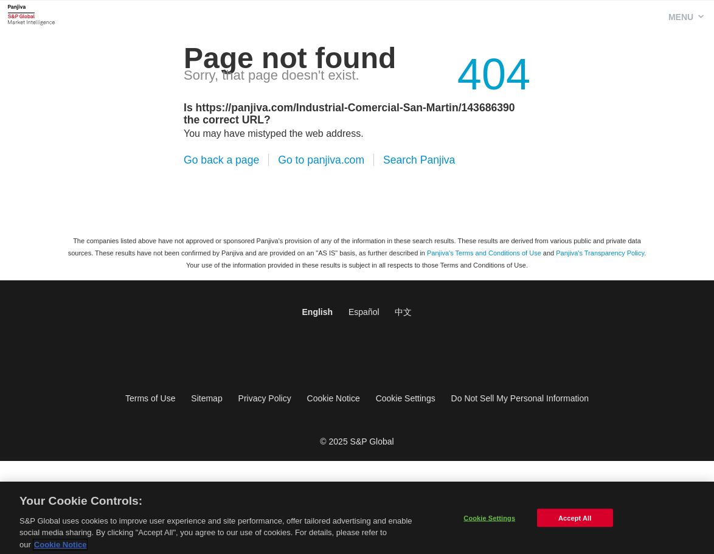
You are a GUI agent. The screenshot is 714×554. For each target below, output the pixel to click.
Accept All (574, 520)
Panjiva (31, 14)
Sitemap (206, 398)
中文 (403, 312)
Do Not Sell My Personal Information (520, 398)
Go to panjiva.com (321, 160)
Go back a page (221, 160)
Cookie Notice (333, 398)
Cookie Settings (405, 398)
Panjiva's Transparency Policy (600, 253)
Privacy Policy (264, 398)
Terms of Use (150, 398)
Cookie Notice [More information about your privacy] (60, 547)
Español (364, 312)
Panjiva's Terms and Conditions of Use (484, 253)
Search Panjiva (419, 160)
